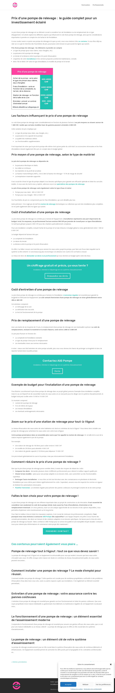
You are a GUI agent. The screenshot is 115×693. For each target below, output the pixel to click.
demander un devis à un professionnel (41, 256)
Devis (57, 371)
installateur (31, 59)
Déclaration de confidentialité (93, 689)
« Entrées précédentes (19, 662)
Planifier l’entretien (22, 488)
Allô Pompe (47, 517)
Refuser (85, 684)
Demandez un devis (57, 275)
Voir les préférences (103, 684)
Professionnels (98, 5)
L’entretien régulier (70, 295)
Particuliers (86, 5)
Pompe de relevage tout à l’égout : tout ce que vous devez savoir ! (54, 551)
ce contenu (82, 41)
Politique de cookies (77, 689)
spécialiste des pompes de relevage (71, 184)
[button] (111, 664)
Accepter (68, 684)
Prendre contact (57, 531)
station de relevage (48, 204)
